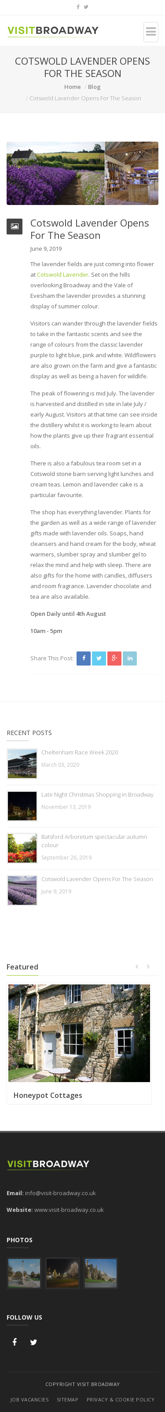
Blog (94, 87)
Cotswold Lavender (62, 274)
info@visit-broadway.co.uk (60, 1193)
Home (72, 87)
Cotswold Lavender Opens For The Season (97, 879)
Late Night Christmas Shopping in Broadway (97, 794)
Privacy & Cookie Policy (121, 1399)
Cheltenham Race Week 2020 (79, 752)
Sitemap (68, 1399)
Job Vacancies (30, 1399)
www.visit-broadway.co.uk (69, 1210)
